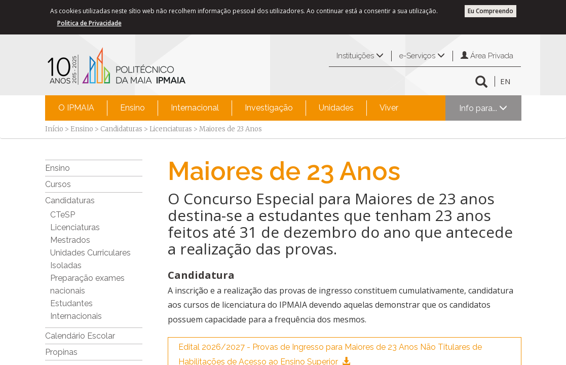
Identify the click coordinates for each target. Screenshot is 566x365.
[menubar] (228, 108)
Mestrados (70, 240)
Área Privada (487, 55)
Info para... (483, 108)
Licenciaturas (170, 129)
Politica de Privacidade (89, 23)
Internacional (195, 108)
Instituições (360, 55)
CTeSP (62, 215)
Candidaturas (121, 129)
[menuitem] (76, 108)
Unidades (336, 108)
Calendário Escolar (80, 336)
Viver (389, 108)
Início (54, 129)
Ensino (132, 108)
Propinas (61, 352)
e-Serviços (422, 55)
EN (505, 81)
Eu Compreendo (490, 11)
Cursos (58, 184)
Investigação (269, 108)
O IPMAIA (76, 108)
